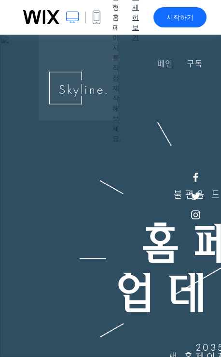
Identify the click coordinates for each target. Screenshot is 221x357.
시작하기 (179, 17)
